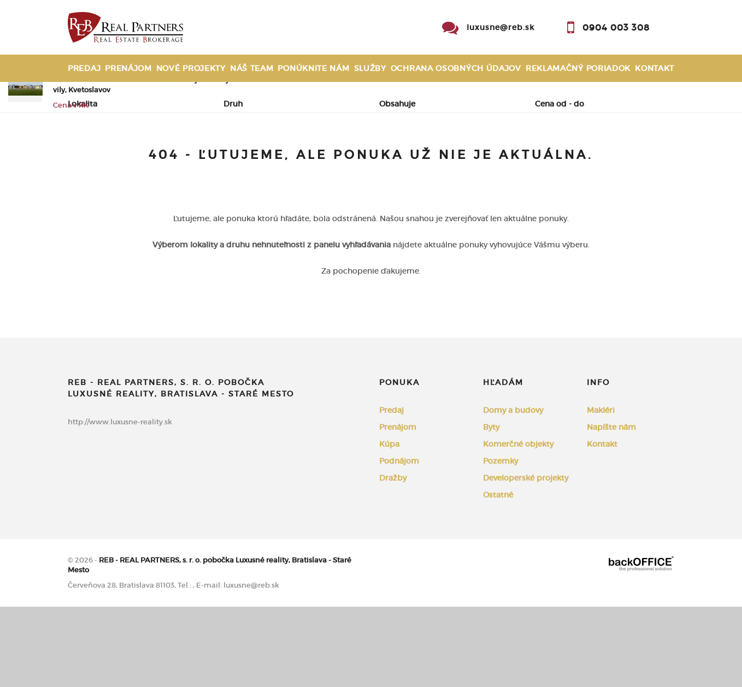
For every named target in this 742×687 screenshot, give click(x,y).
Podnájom (278, 159)
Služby (370, 68)
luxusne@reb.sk (500, 27)
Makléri (601, 490)
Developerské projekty (525, 558)
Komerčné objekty (518, 524)
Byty (491, 507)
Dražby (393, 558)
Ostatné (498, 575)
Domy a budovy (513, 490)
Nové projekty (191, 68)
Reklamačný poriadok (578, 68)
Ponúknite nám (313, 68)
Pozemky (500, 541)
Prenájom (128, 68)
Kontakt (654, 68)
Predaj (84, 68)
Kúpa (218, 159)
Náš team (252, 68)
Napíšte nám (611, 507)
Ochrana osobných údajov (456, 68)
